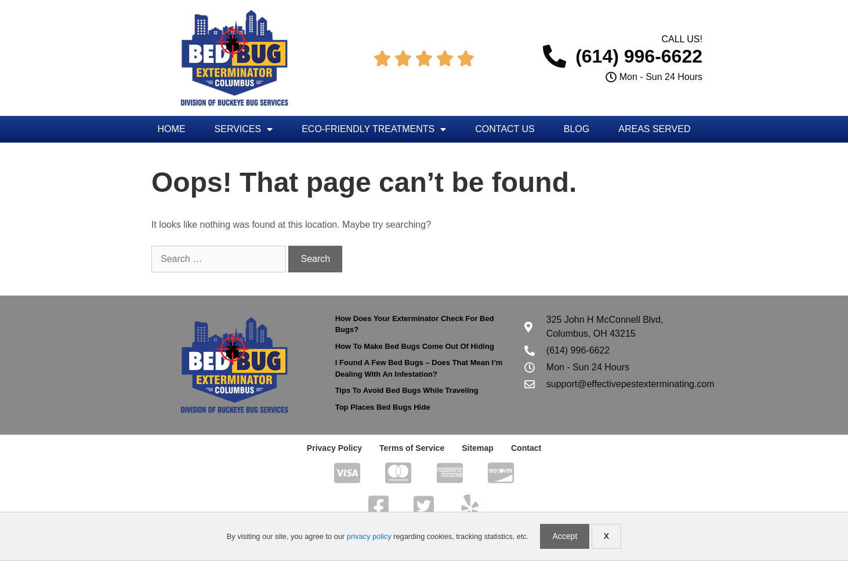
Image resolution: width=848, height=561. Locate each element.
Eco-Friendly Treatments (374, 129)
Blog (576, 129)
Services (244, 129)
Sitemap (477, 448)
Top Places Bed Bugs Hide (382, 407)
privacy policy (369, 536)
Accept (564, 536)
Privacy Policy (334, 448)
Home (172, 129)
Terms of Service (411, 448)
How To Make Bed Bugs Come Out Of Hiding (414, 346)
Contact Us (505, 129)
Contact (526, 448)
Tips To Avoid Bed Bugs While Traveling (407, 390)
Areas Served (654, 129)
